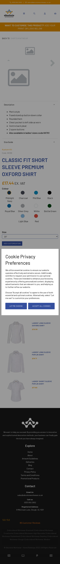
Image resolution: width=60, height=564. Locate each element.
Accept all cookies (41, 306)
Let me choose (16, 306)
